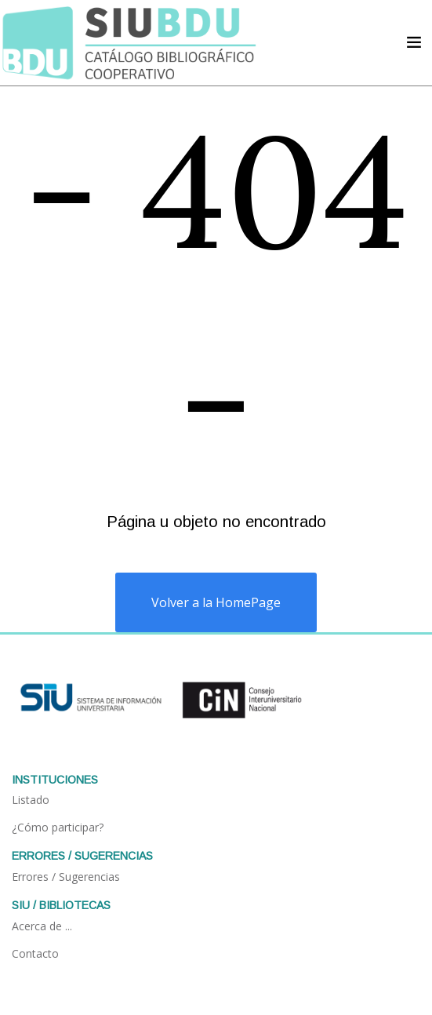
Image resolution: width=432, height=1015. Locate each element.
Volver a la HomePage (216, 602)
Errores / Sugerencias (66, 876)
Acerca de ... (42, 926)
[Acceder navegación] (414, 42)
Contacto (35, 953)
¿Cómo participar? (57, 827)
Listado (30, 799)
